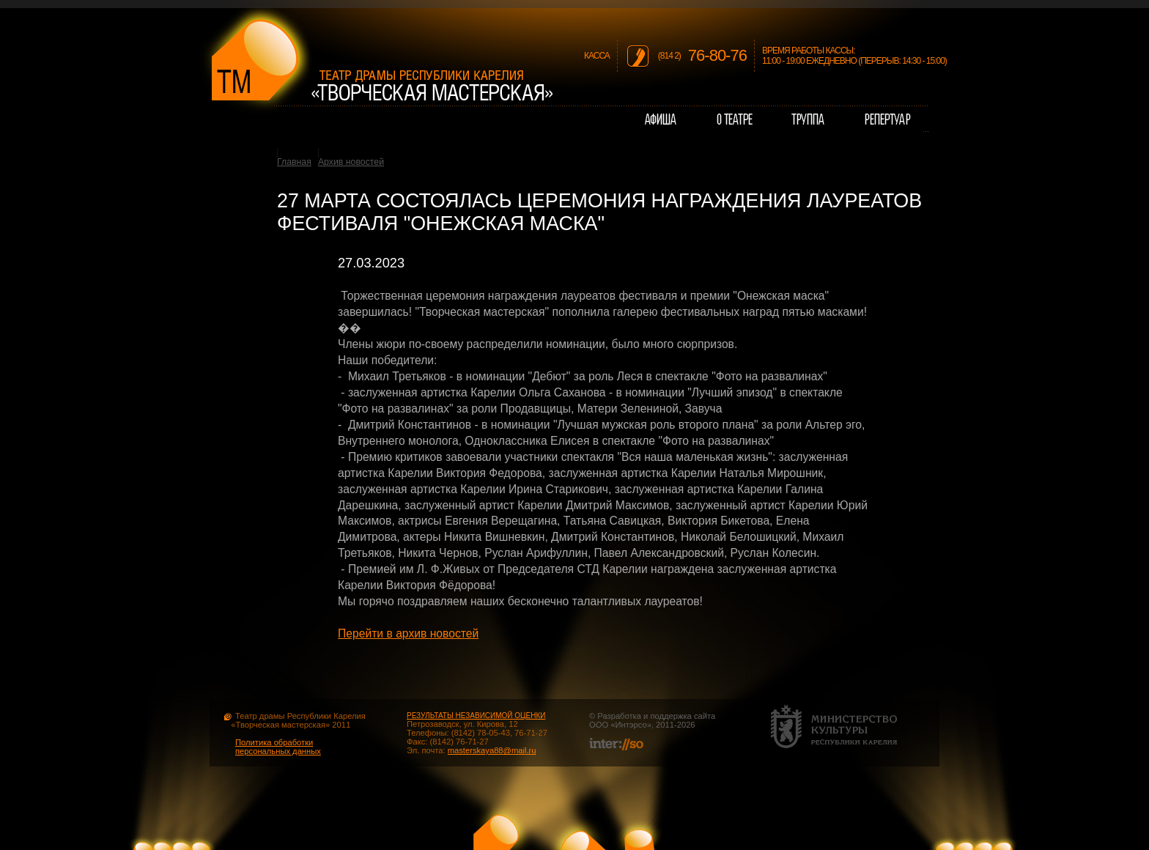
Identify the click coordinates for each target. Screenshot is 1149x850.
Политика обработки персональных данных (278, 746)
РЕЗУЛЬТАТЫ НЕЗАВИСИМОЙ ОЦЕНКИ (476, 716)
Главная (294, 162)
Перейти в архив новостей (408, 633)
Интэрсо (630, 724)
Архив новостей (351, 162)
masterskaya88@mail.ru (492, 750)
